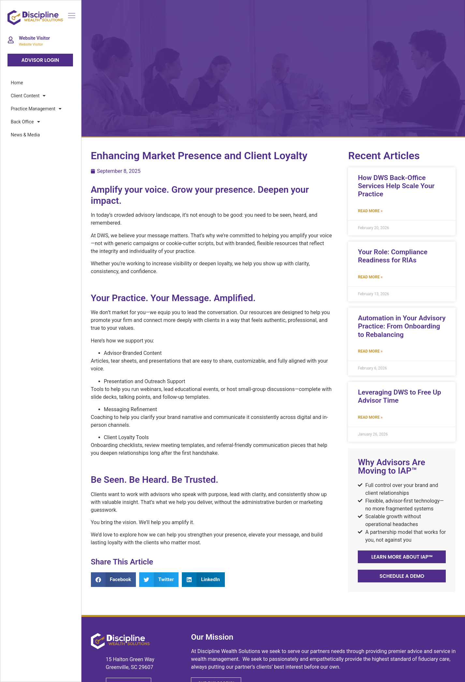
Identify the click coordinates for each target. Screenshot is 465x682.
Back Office (25, 121)
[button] (113, 579)
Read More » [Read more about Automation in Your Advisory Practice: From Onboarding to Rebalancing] (370, 351)
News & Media (25, 134)
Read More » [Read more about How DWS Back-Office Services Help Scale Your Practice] (370, 211)
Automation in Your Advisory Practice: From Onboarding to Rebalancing (401, 326)
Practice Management (36, 108)
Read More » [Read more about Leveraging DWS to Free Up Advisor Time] (370, 417)
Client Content (28, 95)
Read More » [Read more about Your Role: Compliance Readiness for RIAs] (370, 277)
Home (17, 82)
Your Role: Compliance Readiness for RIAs (392, 256)
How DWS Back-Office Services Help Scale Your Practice (396, 186)
